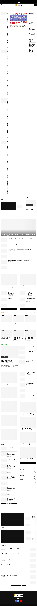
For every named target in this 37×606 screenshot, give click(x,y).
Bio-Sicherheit (4, 344)
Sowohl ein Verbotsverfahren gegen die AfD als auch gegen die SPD (11, 548)
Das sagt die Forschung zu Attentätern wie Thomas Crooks (30, 305)
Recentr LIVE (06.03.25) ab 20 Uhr (7, 427)
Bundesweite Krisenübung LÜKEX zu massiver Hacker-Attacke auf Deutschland (27, 414)
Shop (22, 1)
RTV (20, 478)
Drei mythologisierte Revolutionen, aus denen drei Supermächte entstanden (32, 14)
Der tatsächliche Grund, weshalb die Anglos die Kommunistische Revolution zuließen (32, 27)
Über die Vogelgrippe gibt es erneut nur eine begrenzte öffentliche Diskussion (30, 352)
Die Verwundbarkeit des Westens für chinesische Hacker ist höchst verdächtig (7, 167)
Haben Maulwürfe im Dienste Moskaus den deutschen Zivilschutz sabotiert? (27, 429)
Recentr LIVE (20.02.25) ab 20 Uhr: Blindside (8, 441)
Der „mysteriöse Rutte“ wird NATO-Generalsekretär (11, 499)
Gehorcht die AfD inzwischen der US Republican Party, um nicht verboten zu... (20, 266)
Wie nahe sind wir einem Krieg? (12, 471)
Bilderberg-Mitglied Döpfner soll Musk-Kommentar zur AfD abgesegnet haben (30, 324)
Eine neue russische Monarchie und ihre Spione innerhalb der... (12, 305)
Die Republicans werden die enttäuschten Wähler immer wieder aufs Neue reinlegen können (18, 234)
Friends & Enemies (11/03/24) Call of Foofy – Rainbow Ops (30, 395)
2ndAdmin (3, 362)
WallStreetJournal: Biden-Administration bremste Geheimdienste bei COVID (6, 360)
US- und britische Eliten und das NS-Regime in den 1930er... (18, 18)
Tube (27, 1)
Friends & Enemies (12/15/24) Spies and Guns (30, 379)
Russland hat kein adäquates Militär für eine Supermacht (11, 477)
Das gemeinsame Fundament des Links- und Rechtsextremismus (11, 570)
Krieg (21, 476)
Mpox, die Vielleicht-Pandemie (30, 346)
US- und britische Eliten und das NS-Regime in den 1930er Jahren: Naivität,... (19, 249)
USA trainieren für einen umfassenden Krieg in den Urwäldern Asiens (11, 488)
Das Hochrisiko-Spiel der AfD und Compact (7, 564)
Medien (2, 312)
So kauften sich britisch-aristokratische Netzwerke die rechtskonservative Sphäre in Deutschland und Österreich (9, 287)
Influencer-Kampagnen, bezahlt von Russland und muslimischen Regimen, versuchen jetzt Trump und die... (6, 325)
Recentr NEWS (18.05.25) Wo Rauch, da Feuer (9, 399)
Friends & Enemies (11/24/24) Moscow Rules (30, 384)
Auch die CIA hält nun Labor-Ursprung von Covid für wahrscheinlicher (7, 74)
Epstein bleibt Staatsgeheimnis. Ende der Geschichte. (12, 299)
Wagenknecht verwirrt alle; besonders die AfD (8, 581)
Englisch (25, 1)
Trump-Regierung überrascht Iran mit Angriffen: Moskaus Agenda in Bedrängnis (11, 448)
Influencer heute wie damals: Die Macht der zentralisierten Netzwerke (19, 260)
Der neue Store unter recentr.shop (30, 208)
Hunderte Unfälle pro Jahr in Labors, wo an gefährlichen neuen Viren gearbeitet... (30, 356)
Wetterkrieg (9, 482)
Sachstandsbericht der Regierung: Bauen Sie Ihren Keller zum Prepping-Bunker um (28, 444)
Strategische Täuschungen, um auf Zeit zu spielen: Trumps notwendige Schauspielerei (12, 460)
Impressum (19, 1)
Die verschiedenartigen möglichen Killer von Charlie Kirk (7, 30)
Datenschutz (15, 1)
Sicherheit (21, 479)
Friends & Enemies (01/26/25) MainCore (30, 373)
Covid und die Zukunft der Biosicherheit (30, 361)
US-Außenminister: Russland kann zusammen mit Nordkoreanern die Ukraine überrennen (11, 454)
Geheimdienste (4, 272)
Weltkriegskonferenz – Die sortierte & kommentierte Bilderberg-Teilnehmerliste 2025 (32, 39)
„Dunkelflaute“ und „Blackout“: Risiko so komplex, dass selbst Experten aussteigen (27, 459)
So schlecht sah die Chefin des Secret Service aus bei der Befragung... (31, 299)
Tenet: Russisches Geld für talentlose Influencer (6, 338)
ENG (20, 482)
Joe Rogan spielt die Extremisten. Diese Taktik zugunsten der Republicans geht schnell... (18, 324)
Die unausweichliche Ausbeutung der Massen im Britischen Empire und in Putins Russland (32, 21)
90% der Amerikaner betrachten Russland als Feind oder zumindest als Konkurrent (32, 52)
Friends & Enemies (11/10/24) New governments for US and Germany (30, 389)
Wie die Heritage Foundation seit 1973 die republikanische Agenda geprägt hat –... (21, 238)
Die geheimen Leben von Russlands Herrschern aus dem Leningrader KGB (32, 33)
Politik (2, 217)
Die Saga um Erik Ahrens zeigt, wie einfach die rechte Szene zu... (18, 244)
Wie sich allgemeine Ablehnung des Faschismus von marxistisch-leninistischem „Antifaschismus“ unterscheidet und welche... (20, 256)
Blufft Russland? (9, 493)
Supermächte (22, 475)
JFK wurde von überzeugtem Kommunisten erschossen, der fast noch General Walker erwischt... (31, 293)
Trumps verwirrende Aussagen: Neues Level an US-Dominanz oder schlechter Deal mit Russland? (12, 466)
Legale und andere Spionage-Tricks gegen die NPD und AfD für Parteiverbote (13, 559)
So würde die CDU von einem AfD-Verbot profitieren (9, 575)
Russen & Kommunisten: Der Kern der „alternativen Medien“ (30, 338)
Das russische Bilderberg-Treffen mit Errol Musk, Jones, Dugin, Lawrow (32, 45)
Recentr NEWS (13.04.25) (5, 413)
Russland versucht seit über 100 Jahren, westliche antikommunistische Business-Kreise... (12, 293)
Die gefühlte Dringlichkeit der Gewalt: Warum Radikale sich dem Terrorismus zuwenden (27, 287)
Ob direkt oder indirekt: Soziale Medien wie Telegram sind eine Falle (18, 338)
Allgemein (21, 469)
